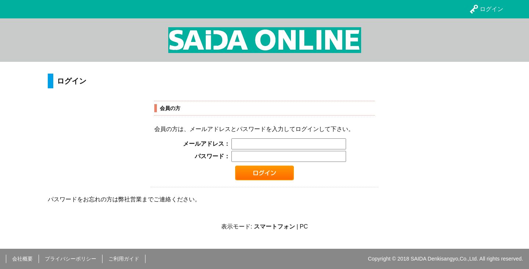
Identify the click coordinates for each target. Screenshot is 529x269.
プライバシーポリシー (70, 259)
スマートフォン (274, 226)
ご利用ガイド (123, 259)
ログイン (491, 9)
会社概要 (22, 259)
